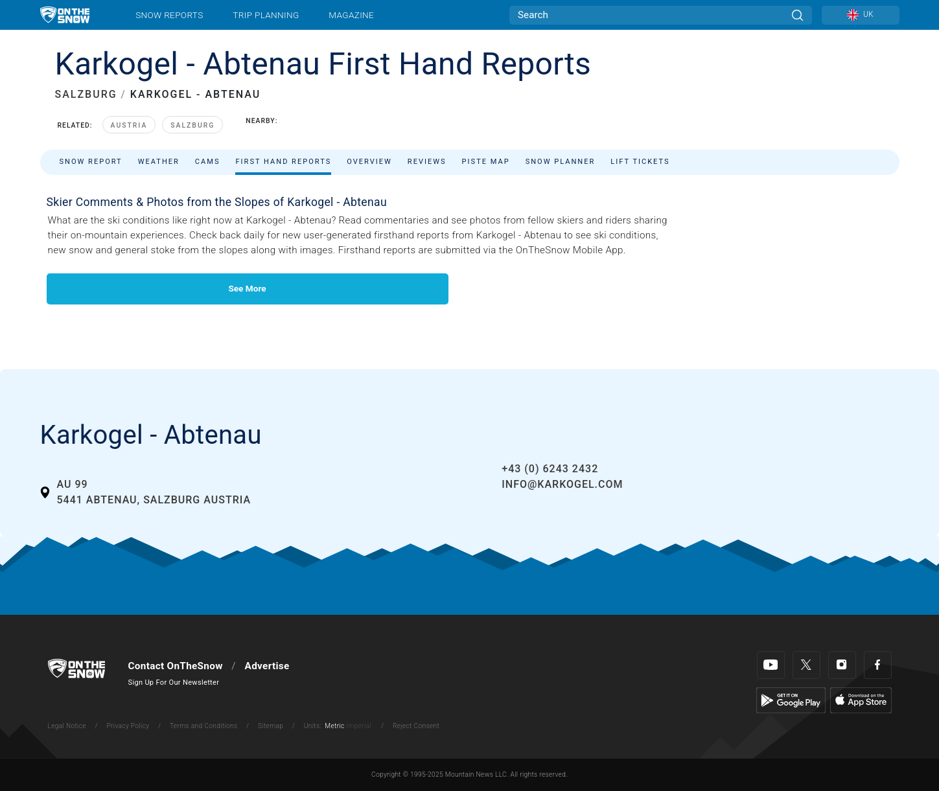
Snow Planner (561, 161)
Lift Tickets (639, 161)
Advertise (267, 666)
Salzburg (192, 125)
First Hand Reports (283, 161)
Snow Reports (169, 15)
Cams (207, 161)
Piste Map (486, 161)
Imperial (358, 725)
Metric (334, 725)
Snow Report (91, 161)
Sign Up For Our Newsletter (174, 682)
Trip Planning (266, 15)
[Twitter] (806, 665)
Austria (129, 125)
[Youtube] (771, 665)
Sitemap (270, 725)
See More (247, 288)
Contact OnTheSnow (175, 666)
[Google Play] (791, 699)
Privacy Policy (127, 725)
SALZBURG (86, 94)
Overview (369, 161)
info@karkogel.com (562, 484)
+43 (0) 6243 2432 (550, 469)
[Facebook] (878, 665)
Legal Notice (67, 725)
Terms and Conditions (203, 725)
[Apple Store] (861, 699)
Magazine (351, 15)
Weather (159, 161)
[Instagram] (842, 665)
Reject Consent (416, 725)
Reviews (427, 161)
